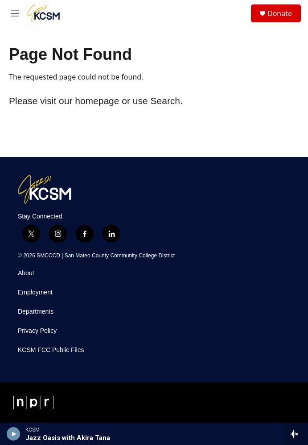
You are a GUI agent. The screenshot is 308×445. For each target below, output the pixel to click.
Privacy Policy (37, 330)
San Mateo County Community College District (120, 255)
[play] (13, 433)
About (26, 273)
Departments (35, 311)
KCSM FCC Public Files (51, 350)
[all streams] (296, 434)
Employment (35, 292)
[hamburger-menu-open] (15, 13)
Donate (279, 13)
